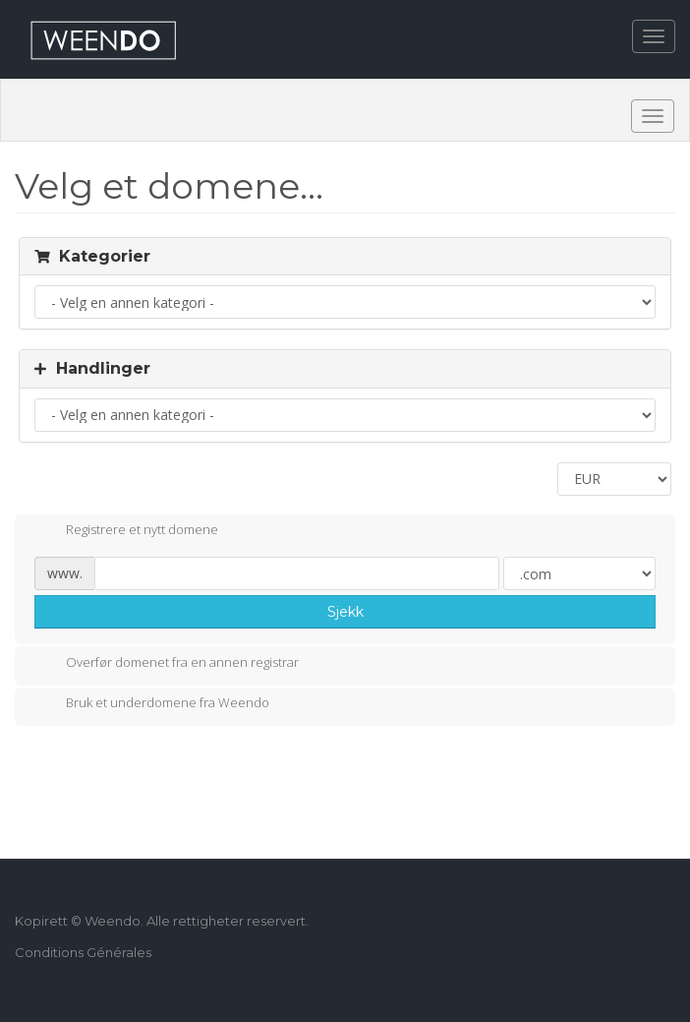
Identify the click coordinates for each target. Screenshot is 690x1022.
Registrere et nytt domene (126, 531)
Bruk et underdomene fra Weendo (151, 704)
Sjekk (345, 612)
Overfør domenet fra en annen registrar (166, 664)
